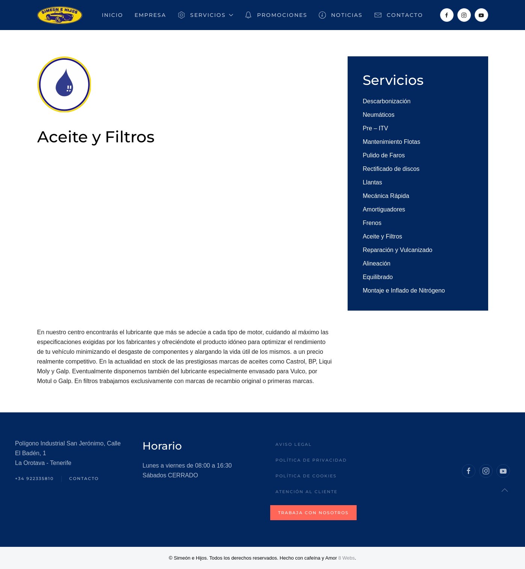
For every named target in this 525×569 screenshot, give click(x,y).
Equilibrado (378, 277)
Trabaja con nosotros (313, 512)
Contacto (398, 15)
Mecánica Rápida (386, 196)
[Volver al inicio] (59, 15)
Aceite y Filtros (382, 236)
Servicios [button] (205, 15)
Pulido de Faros (384, 155)
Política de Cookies (306, 475)
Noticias (341, 15)
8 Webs (346, 558)
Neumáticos (378, 115)
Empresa (150, 15)
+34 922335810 (34, 478)
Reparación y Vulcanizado (397, 250)
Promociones (275, 15)
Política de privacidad (311, 460)
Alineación (376, 263)
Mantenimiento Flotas (391, 142)
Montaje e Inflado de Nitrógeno (404, 290)
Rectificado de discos (391, 169)
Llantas (372, 182)
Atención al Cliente (306, 491)
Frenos (372, 223)
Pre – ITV (375, 128)
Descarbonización (386, 101)
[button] (504, 490)
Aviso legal (293, 444)
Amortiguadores (384, 209)
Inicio (112, 15)
